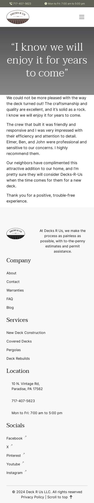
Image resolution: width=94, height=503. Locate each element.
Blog (10, 307)
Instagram (15, 473)
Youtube (13, 464)
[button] (82, 17)
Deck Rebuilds (18, 358)
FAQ (9, 299)
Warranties (15, 290)
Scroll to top (60, 497)
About (11, 273)
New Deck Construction (25, 332)
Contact (13, 281)
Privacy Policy (32, 497)
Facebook (15, 438)
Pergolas (13, 350)
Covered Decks (19, 341)
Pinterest (14, 455)
